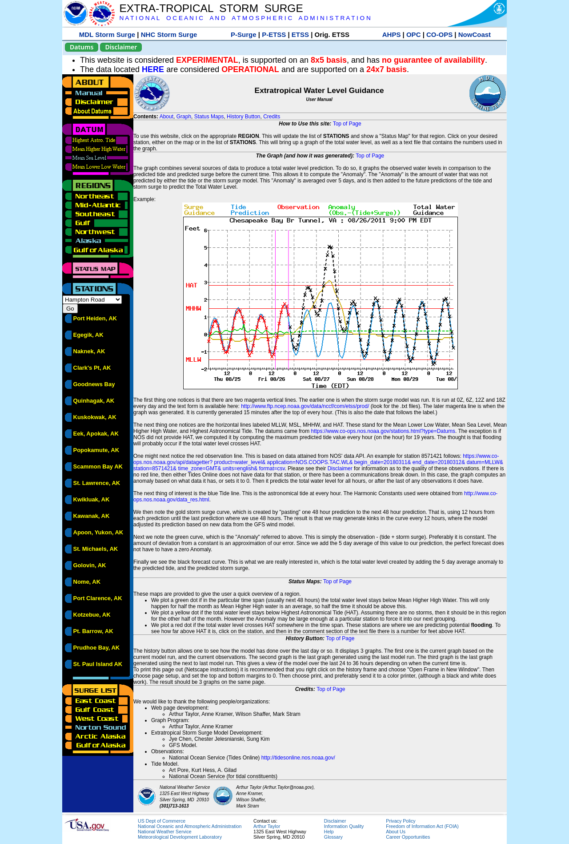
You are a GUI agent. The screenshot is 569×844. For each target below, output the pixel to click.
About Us (395, 831)
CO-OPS (439, 34)
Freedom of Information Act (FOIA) (422, 826)
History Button (243, 116)
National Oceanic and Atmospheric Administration (189, 826)
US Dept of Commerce (161, 821)
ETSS (300, 34)
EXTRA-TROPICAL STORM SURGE (211, 8)
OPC (413, 34)
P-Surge (243, 34)
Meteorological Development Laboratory (180, 837)
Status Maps (209, 116)
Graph (183, 116)
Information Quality (344, 826)
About (166, 116)
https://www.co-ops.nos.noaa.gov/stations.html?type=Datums (383, 431)
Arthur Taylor (266, 826)
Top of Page (347, 124)
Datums (81, 47)
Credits (271, 116)
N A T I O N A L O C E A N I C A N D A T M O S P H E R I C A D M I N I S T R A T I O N (244, 18)
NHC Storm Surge (169, 34)
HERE (153, 69)
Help (329, 831)
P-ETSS (274, 34)
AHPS (391, 34)
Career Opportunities (408, 837)
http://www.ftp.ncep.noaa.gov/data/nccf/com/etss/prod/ (305, 406)
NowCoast (474, 34)
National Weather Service (165, 831)
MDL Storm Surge (107, 34)
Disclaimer (121, 47)
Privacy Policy (400, 821)
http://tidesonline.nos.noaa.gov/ (298, 758)
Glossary (333, 837)
